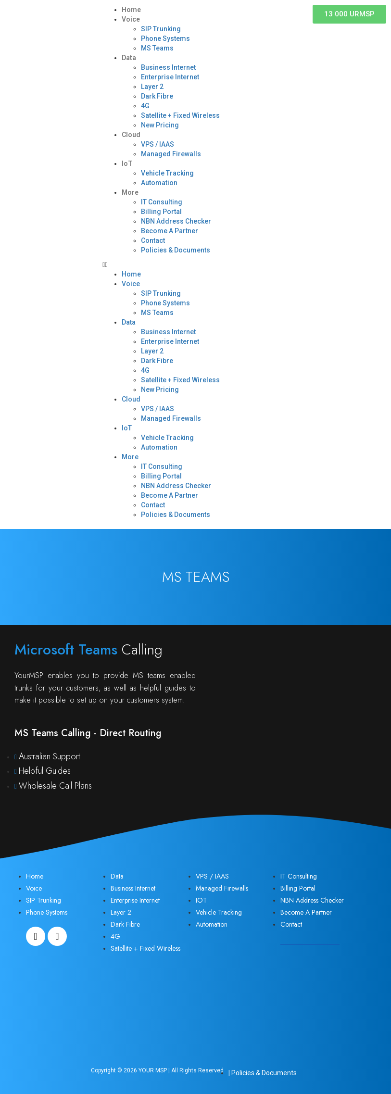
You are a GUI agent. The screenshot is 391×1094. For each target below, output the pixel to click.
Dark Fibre (157, 96)
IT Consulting (161, 202)
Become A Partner (169, 231)
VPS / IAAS (157, 144)
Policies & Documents (175, 250)
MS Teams (157, 48)
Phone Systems (165, 38)
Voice (131, 19)
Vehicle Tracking (167, 173)
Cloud (131, 134)
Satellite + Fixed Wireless (180, 115)
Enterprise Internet (170, 77)
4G (145, 106)
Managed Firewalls (171, 154)
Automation (159, 183)
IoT (127, 163)
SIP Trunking (161, 29)
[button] (195, 264)
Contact (153, 240)
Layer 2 (152, 86)
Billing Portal (161, 211)
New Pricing (160, 125)
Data (129, 58)
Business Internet (168, 67)
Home (131, 9)
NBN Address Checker (176, 221)
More (130, 192)
